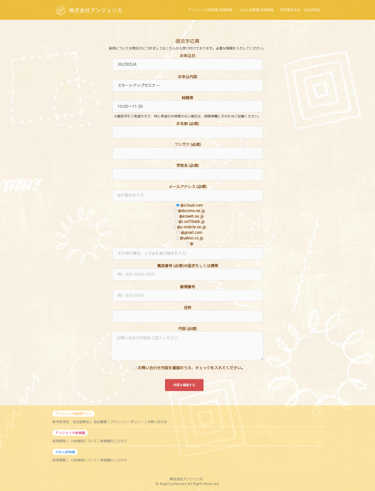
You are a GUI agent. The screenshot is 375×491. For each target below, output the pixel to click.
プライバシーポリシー (127, 421)
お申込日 (187, 60)
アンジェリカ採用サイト (73, 413)
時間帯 (187, 102)
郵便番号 (187, 291)
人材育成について (83, 441)
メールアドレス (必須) (187, 191)
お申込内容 (187, 81)
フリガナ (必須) (187, 149)
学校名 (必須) (187, 170)
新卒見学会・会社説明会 (70, 421)
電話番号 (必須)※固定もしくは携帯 (187, 270)
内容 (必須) (187, 343)
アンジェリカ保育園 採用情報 (210, 10)
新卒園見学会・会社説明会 (300, 10)
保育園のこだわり (113, 441)
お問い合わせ (157, 421)
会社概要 (100, 421)
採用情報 (59, 441)
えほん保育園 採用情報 (256, 10)
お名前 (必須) (187, 128)
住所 (187, 312)
